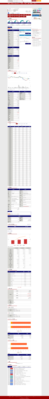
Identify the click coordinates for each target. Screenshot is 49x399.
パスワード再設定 (15, 396)
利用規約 (20, 396)
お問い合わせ (18, 396)
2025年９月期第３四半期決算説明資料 (18, 382)
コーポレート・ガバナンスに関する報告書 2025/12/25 (19, 375)
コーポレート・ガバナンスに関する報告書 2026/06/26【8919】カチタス (37, 45)
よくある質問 (12, 396)
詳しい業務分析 (28, 33)
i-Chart (28, 396)
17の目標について (29, 224)
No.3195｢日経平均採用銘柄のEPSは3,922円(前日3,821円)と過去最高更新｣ (37, 32)
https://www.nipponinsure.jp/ (26, 206)
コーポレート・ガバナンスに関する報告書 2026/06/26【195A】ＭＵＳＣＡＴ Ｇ (37, 41)
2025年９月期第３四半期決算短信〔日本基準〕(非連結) (20, 384)
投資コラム (34, 396)
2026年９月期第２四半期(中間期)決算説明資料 (19, 369)
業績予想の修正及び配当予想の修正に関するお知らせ (19, 383)
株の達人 (27, 396)
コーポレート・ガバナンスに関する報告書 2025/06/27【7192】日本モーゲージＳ (37, 43)
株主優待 (19, 16)
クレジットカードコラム (38, 396)
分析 (14, 16)
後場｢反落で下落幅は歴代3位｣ (36, 30)
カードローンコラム (31, 396)
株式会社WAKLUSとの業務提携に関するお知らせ (19, 368)
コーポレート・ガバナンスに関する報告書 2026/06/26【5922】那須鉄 (37, 39)
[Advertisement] (24, 6)
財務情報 (10, 16)
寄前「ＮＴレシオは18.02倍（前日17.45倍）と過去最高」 (37, 34)
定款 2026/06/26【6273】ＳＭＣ (36, 40)
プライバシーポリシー (24, 396)
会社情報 (10, 396)
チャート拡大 (28, 43)
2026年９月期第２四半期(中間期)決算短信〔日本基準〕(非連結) (20, 370)
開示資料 (24, 16)
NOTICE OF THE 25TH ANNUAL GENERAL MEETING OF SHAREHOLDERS (22, 376)
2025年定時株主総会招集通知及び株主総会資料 (19, 377)
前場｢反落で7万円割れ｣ (35, 31)
